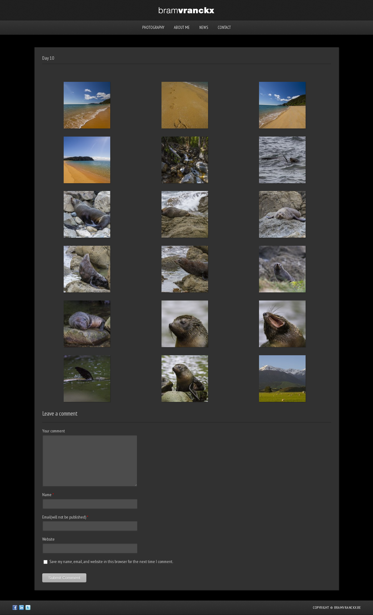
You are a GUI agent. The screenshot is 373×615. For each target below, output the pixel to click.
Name (47, 494)
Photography (153, 27)
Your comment (53, 431)
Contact (224, 27)
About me (182, 27)
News (203, 27)
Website (48, 539)
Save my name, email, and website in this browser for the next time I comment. (111, 561)
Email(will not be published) (64, 517)
